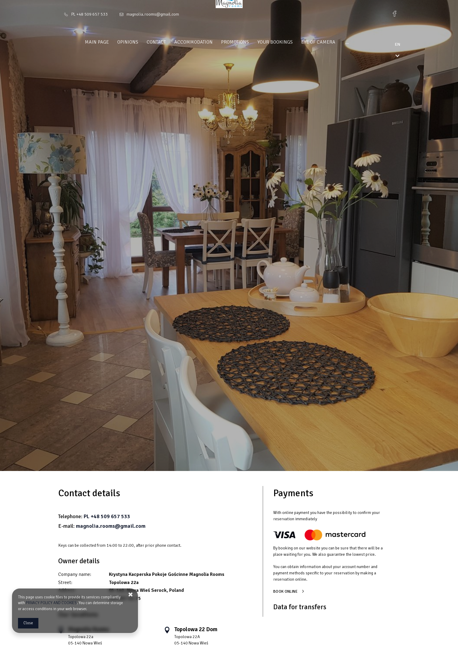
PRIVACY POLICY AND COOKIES (51, 603)
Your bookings (256, 42)
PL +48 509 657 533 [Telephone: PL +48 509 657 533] (89, 14)
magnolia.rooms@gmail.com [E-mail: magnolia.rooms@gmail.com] (153, 14)
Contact (137, 42)
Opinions (108, 42)
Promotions (216, 42)
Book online (285, 591)
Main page (78, 42)
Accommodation (174, 42)
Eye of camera (299, 42)
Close (28, 623)
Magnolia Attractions (351, 42)
